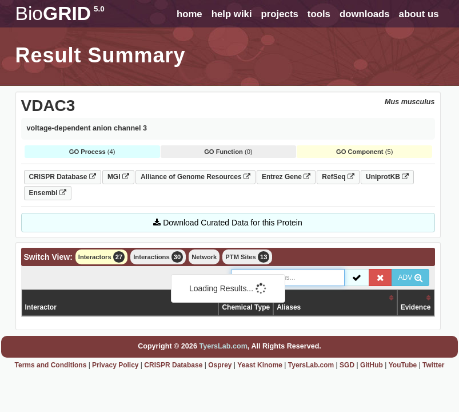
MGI (118, 177)
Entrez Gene (286, 177)
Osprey (220, 365)
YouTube (403, 365)
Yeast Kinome (259, 365)
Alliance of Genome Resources (195, 177)
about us (419, 14)
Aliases (289, 307)
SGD (347, 365)
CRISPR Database (62, 177)
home (189, 14)
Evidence (416, 307)
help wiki (231, 14)
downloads (365, 14)
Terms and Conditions (51, 365)
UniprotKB (387, 177)
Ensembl (47, 193)
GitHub (371, 365)
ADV (410, 278)
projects (279, 14)
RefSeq (338, 177)
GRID (60, 13)
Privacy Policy (115, 365)
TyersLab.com (223, 346)
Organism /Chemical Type (246, 302)
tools (319, 14)
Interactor (41, 307)
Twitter (433, 365)
